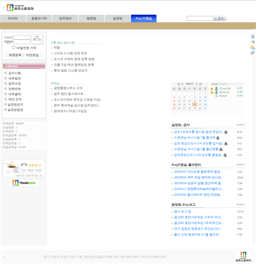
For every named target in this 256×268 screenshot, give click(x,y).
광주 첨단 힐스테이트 (67, 94)
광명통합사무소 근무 (67, 88)
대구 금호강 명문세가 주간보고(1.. (196, 229)
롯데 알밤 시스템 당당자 (69, 70)
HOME (13, 18)
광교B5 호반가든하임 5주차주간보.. (197, 223)
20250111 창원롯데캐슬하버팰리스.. (197, 189)
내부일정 (14, 78)
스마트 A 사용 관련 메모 (69, 53)
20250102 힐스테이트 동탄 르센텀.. (196, 194)
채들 (55, 47)
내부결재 (14, 94)
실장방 (117, 18)
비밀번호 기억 (26, 48)
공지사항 (14, 73)
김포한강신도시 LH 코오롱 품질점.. (197, 155)
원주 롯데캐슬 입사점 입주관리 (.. (75, 105)
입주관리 (65, 18)
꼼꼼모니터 (39, 18)
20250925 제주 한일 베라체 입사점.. (197, 177)
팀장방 (91, 18)
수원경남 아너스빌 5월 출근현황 (195, 149)
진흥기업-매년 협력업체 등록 (72, 65)
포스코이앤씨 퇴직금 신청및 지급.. (76, 99)
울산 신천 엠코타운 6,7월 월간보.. (195, 234)
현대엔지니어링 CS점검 (69, 111)
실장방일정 (15, 110)
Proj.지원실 (144, 18)
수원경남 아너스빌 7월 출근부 (193, 137)
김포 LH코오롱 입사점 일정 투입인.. (197, 132)
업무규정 (14, 83)
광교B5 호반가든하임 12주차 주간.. (196, 217)
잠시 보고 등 (181, 211)
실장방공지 (15, 104)
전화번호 (14, 89)
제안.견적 (15, 99)
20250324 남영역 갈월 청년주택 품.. (197, 183)
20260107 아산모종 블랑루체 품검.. (196, 171)
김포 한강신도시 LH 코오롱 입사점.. (197, 143)
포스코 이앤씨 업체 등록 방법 (73, 59)
